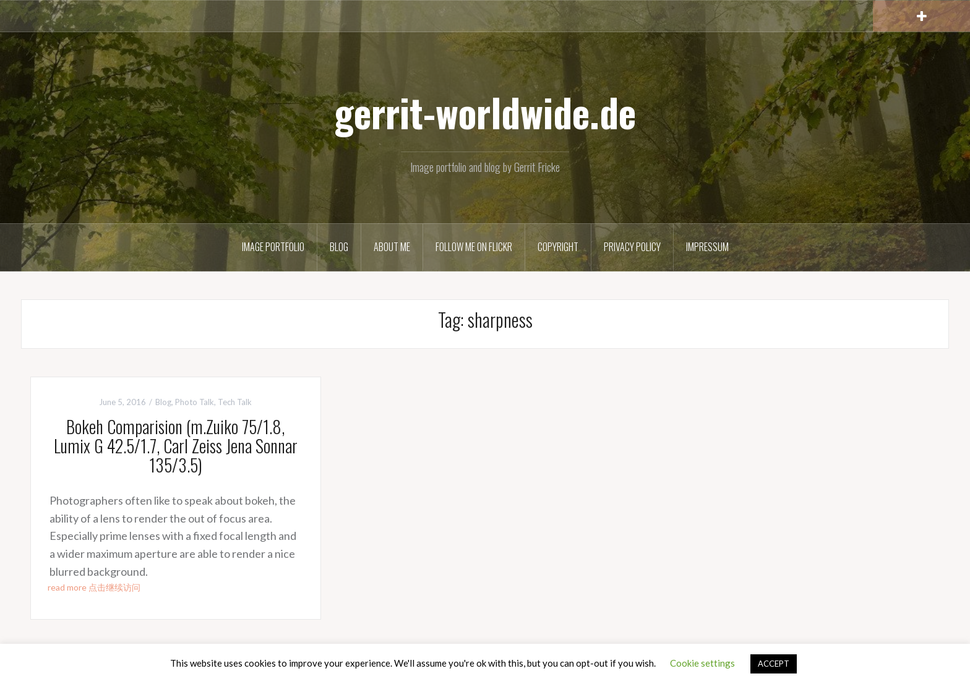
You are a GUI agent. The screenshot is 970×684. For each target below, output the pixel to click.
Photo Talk (194, 402)
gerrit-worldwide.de (485, 111)
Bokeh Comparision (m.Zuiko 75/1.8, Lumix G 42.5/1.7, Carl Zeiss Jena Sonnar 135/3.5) (176, 445)
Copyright (558, 246)
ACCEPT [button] (773, 664)
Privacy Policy (632, 246)
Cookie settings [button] (702, 663)
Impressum (707, 246)
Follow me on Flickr (474, 246)
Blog (339, 246)
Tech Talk (235, 402)
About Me (392, 246)
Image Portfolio (273, 246)
